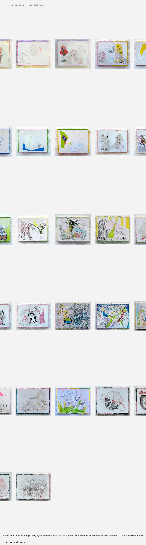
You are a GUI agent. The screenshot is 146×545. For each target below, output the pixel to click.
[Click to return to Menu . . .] (16, 542)
